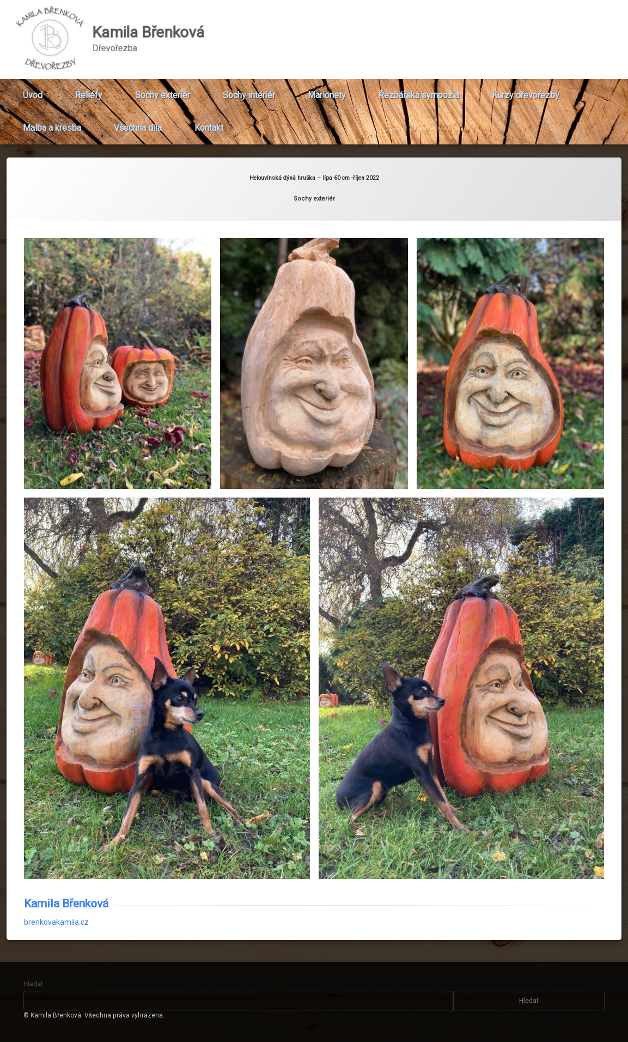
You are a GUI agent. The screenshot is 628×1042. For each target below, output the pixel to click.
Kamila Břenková (66, 880)
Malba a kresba (52, 123)
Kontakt (208, 123)
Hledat (33, 984)
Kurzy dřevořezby (525, 91)
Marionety (327, 91)
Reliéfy (88, 91)
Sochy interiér (249, 91)
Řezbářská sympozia (419, 91)
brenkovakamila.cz (56, 899)
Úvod (32, 91)
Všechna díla (138, 123)
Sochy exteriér (162, 91)
